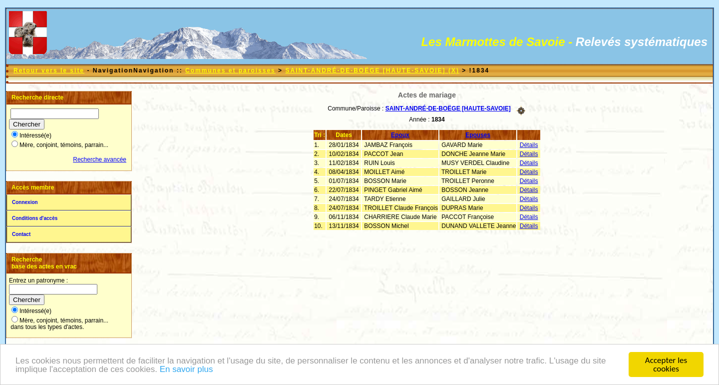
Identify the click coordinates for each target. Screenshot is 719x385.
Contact (21, 234)
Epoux (400, 135)
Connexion (25, 202)
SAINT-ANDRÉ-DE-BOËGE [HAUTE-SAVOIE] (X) (372, 70)
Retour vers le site (48, 70)
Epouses (477, 135)
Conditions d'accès (34, 218)
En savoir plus (186, 371)
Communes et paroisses (230, 70)
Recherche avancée (99, 159)
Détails (529, 145)
